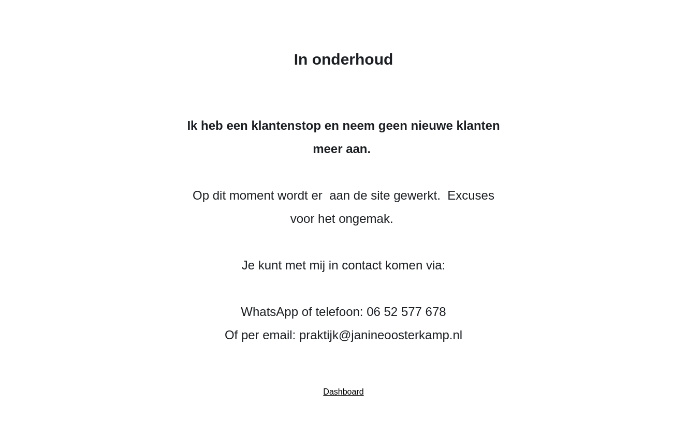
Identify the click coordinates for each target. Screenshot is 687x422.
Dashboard (343, 391)
